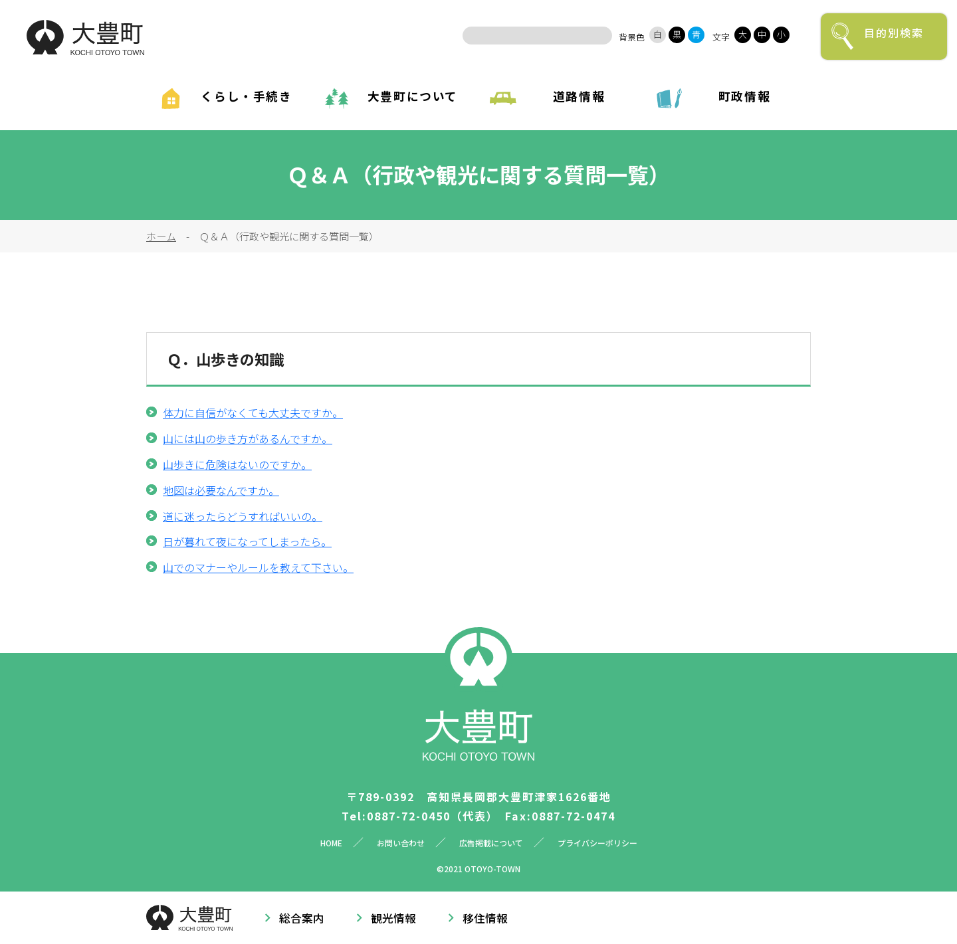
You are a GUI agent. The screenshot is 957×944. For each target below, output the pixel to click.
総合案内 (301, 918)
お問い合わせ (401, 842)
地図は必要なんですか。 (221, 490)
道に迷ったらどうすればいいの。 (242, 516)
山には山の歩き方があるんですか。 (247, 438)
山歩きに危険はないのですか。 (237, 464)
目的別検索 (894, 33)
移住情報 (485, 918)
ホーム (161, 236)
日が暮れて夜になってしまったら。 (247, 541)
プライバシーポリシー (597, 842)
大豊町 (85, 37)
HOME (331, 842)
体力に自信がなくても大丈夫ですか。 (253, 413)
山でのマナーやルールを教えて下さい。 (258, 567)
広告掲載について (491, 842)
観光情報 (393, 918)
